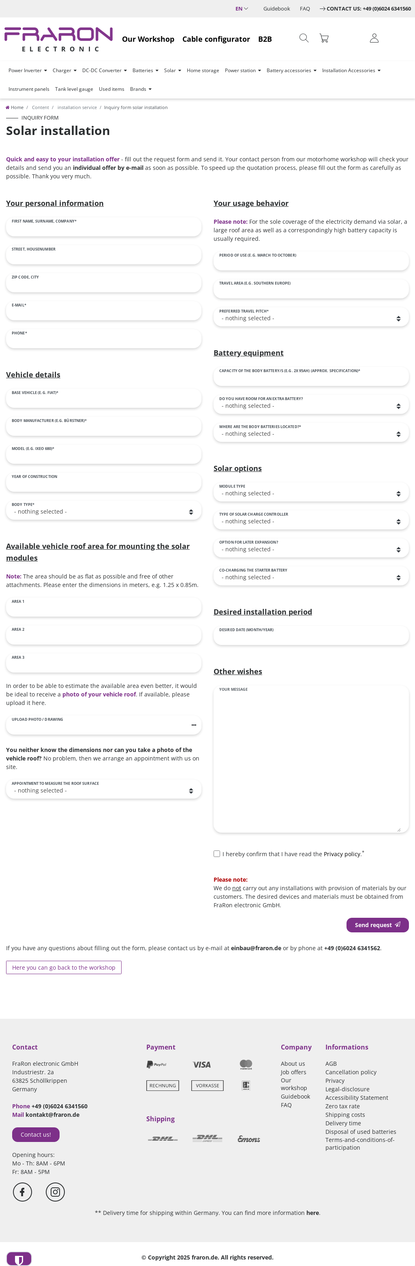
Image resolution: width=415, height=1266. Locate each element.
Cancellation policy (350, 1072)
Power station (240, 70)
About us (293, 1063)
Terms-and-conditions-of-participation (360, 1143)
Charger (62, 70)
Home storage (203, 70)
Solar (170, 70)
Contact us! (36, 1134)
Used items (111, 89)
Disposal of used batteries (360, 1131)
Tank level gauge (74, 89)
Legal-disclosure (347, 1089)
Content (40, 107)
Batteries (143, 70)
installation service (76, 107)
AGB (331, 1063)
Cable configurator (216, 39)
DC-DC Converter (102, 70)
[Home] (15, 107)
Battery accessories (289, 70)
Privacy (334, 1080)
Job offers (293, 1072)
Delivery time (343, 1123)
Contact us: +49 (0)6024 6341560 (369, 8)
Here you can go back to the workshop (64, 967)
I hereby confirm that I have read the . (293, 854)
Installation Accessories (348, 70)
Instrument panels (29, 89)
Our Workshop (148, 39)
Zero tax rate (342, 1106)
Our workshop (294, 1084)
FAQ (305, 8)
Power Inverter (25, 70)
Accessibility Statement (356, 1097)
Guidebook (276, 8)
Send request (377, 925)
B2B (265, 39)
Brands (138, 89)
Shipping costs (345, 1114)
